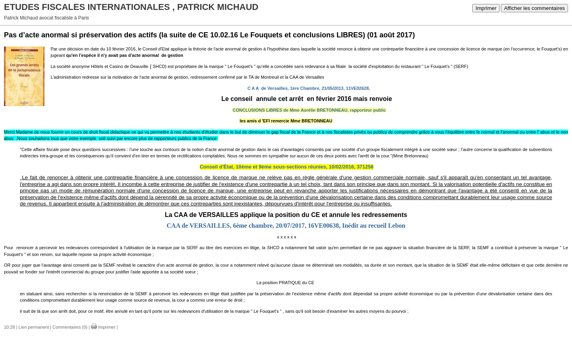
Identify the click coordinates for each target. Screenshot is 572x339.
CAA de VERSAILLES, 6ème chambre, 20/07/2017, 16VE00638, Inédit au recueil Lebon (286, 225)
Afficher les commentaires (534, 8)
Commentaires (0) (69, 327)
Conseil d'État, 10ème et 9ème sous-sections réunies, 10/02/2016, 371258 (287, 167)
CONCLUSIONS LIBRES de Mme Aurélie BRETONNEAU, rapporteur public (309, 110)
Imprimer (486, 8)
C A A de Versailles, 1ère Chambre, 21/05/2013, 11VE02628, (308, 88)
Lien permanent (34, 327)
